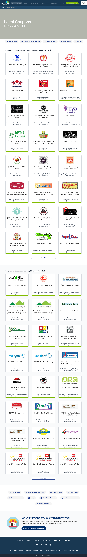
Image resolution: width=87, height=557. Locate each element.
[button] (52, 3)
